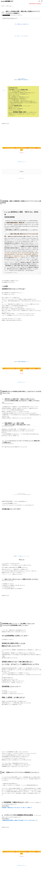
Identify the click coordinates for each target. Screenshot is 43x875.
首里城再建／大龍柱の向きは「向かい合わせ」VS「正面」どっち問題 (17, 807)
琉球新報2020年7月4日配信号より (23, 79)
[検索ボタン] (39, 1)
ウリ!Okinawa (20, 556)
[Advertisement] (21, 132)
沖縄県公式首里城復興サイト (22, 361)
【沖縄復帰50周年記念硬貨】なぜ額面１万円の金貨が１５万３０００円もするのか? (19, 820)
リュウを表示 (15, 494)
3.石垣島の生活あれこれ (6, 15)
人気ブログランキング (21, 161)
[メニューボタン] (41, 1)
